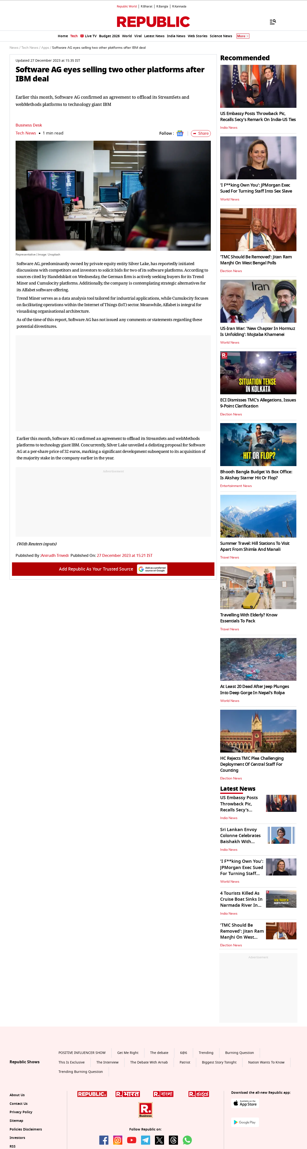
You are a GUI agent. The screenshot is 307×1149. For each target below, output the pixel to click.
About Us (17, 1095)
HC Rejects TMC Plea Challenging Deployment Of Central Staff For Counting (252, 764)
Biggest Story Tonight (219, 1062)
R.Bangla (162, 6)
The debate (159, 1052)
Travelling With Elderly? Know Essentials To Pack (248, 618)
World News (229, 199)
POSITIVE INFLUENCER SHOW (82, 1052)
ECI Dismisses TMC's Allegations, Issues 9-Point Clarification (258, 403)
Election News (231, 271)
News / (15, 47)
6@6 (183, 1052)
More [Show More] (243, 36)
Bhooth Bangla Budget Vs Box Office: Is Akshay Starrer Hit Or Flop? (256, 475)
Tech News (26, 133)
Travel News (229, 557)
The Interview (107, 1062)
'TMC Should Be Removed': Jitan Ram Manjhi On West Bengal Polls (256, 260)
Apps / (46, 47)
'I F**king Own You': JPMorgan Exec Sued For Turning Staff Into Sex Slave (256, 188)
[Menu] (270, 21)
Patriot (185, 1062)
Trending (206, 1052)
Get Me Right (127, 1052)
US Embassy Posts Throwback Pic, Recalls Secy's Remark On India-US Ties (258, 116)
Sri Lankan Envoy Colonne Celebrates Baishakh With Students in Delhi (240, 839)
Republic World (127, 6)
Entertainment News (236, 486)
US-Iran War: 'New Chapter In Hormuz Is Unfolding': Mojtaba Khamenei (257, 331)
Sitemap (16, 1120)
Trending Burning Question (81, 1071)
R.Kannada (179, 6)
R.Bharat (146, 6)
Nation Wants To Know (266, 1062)
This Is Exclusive (72, 1062)
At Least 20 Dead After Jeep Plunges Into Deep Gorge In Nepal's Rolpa (254, 689)
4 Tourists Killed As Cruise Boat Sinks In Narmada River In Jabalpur (241, 902)
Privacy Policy (21, 1112)
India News (228, 127)
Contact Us (19, 1103)
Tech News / (30, 47)
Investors (17, 1137)
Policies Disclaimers (26, 1129)
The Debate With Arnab (149, 1062)
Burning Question (239, 1052)
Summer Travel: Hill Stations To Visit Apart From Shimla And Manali (254, 546)
